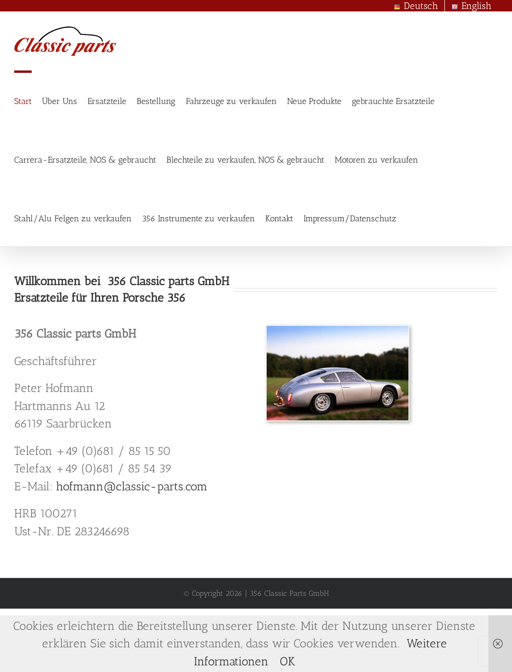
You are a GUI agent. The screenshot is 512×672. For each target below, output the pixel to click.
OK (287, 661)
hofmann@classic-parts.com (132, 486)
